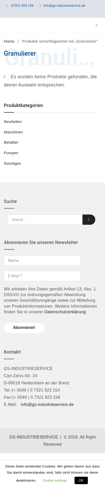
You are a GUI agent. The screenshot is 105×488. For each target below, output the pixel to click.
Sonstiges (12, 163)
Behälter (11, 142)
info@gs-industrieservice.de (64, 5)
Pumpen (11, 153)
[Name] (42, 261)
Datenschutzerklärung (65, 312)
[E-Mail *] (42, 276)
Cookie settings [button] (55, 480)
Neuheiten (13, 122)
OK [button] (81, 480)
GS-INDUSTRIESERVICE (33, 437)
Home (9, 41)
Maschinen (13, 132)
